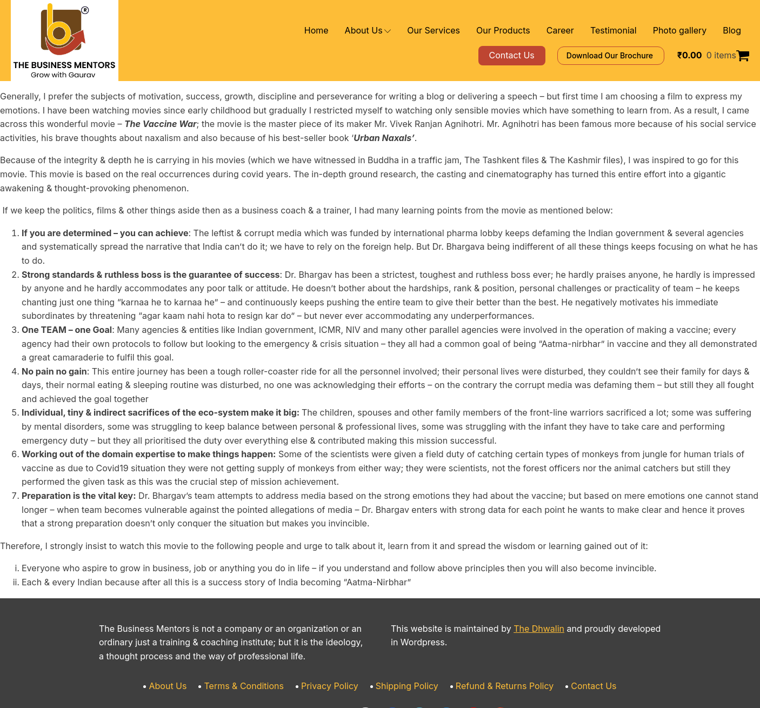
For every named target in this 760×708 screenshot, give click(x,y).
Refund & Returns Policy (494, 631)
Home (357, 30)
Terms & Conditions (257, 631)
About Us (405, 30)
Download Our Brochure (626, 55)
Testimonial (625, 30)
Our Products (526, 30)
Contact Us (575, 631)
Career (577, 30)
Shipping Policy (406, 631)
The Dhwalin (519, 573)
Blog (732, 30)
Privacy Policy (335, 631)
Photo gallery (685, 30)
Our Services (464, 30)
